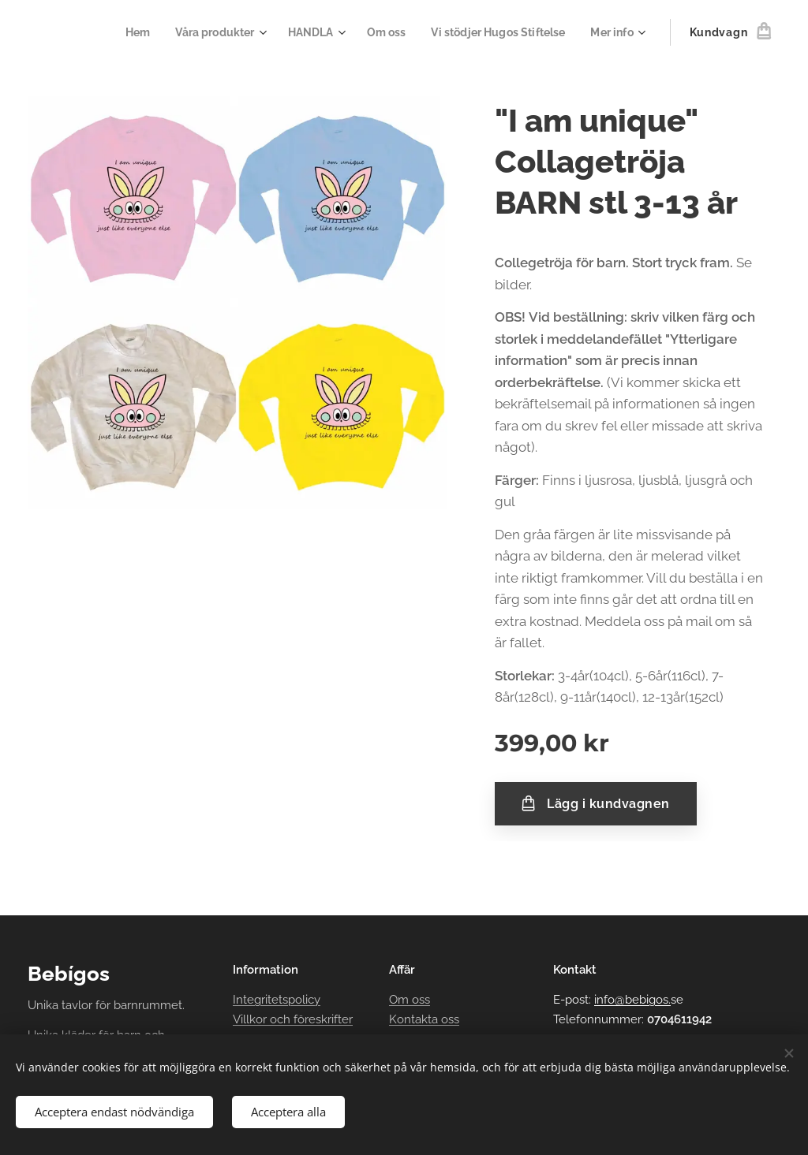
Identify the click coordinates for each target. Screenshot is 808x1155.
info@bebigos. (632, 1000)
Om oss (409, 1000)
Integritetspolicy (276, 1000)
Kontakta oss (424, 1019)
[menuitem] (140, 32)
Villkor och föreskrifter (293, 1019)
